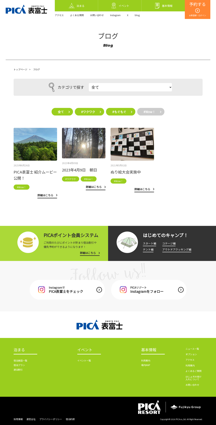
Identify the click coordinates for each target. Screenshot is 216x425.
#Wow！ (149, 111)
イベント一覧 (84, 360)
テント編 (148, 249)
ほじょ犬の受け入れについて (193, 378)
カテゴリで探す (66, 87)
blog (137, 15)
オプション (191, 354)
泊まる (19, 349)
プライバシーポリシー (50, 419)
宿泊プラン (19, 365)
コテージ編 (169, 243)
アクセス (59, 15)
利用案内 (145, 360)
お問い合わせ (97, 15)
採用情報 (18, 419)
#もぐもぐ (119, 111)
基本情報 (148, 349)
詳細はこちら (88, 253)
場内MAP (145, 365)
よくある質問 (77, 15)
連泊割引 (18, 369)
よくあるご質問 (193, 370)
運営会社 (31, 419)
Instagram (115, 15)
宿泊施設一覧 (20, 360)
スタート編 (149, 243)
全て (61, 111)
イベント (84, 349)
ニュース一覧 (192, 348)
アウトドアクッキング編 (176, 249)
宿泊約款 (70, 419)
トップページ (20, 69)
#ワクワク (88, 111)
